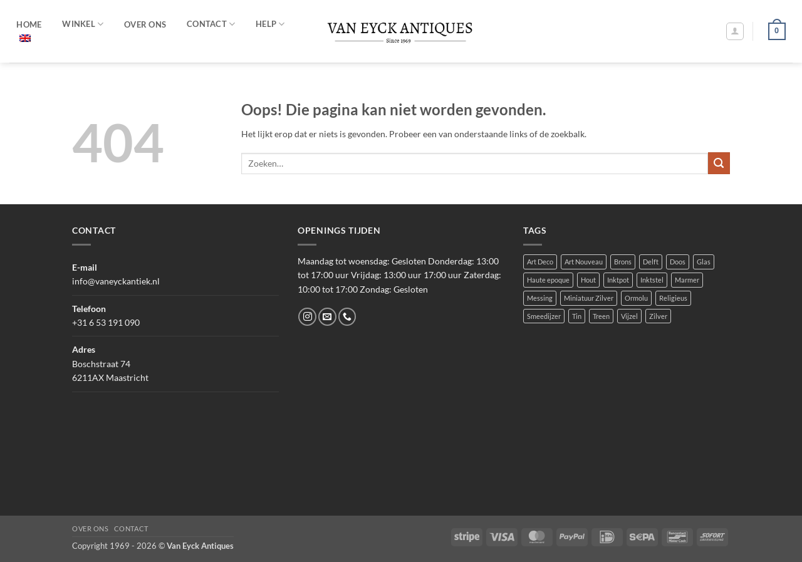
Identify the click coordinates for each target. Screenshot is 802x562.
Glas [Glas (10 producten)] (704, 262)
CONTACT (211, 24)
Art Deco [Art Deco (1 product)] (540, 262)
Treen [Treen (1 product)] (601, 316)
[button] (735, 31)
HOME (28, 24)
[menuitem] (25, 38)
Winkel (82, 24)
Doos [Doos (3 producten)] (677, 262)
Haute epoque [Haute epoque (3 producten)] (548, 280)
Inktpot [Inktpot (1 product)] (618, 280)
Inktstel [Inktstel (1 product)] (652, 280)
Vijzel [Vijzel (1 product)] (629, 316)
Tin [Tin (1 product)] (576, 316)
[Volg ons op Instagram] (307, 317)
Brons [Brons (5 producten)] (623, 262)
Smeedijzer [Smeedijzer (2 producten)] (544, 316)
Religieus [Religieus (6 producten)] (673, 298)
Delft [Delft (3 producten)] (651, 262)
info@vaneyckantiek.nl (116, 281)
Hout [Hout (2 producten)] (588, 280)
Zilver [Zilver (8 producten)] (658, 316)
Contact (131, 528)
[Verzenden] (719, 163)
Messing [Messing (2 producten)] (540, 298)
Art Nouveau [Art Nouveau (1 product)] (584, 262)
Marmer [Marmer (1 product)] (687, 280)
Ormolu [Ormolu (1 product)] (636, 298)
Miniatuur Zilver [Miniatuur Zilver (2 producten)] (588, 298)
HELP (270, 24)
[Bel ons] (347, 317)
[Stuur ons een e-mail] (327, 317)
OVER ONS (145, 24)
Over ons (90, 528)
